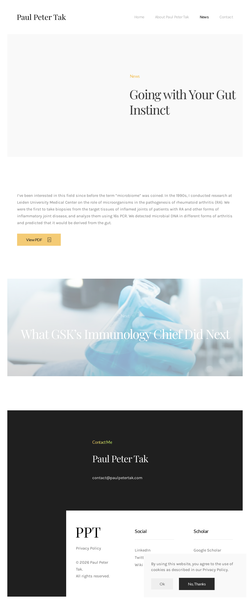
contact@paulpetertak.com (117, 477)
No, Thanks (197, 584)
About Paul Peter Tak (172, 17)
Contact (226, 17)
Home (139, 17)
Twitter (141, 557)
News (204, 17)
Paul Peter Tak (120, 458)
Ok (162, 584)
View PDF (39, 242)
